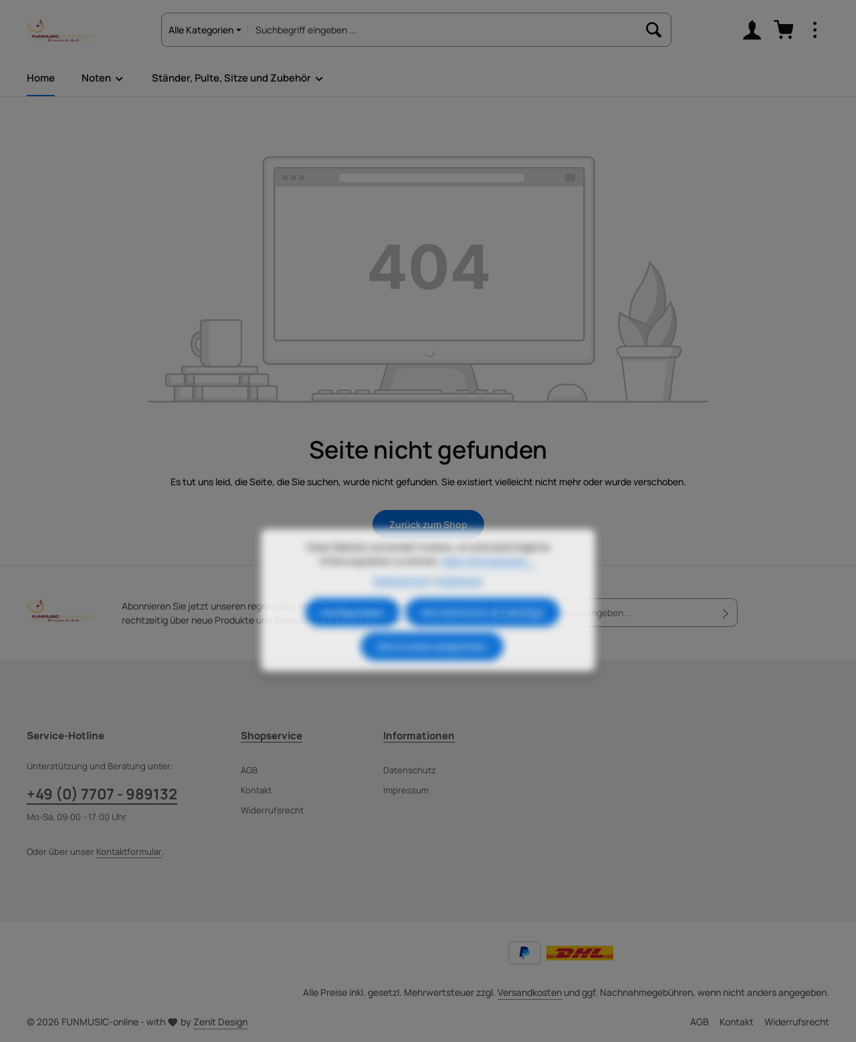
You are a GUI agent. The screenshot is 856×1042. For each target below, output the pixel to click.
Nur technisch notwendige (482, 634)
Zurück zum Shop (428, 524)
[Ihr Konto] (752, 30)
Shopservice (271, 736)
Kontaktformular (129, 851)
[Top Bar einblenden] (814, 30)
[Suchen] (654, 30)
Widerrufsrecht (272, 810)
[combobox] (443, 30)
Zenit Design (220, 1021)
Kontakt (256, 790)
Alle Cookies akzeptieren (432, 668)
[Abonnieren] (726, 612)
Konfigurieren (352, 634)
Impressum (406, 790)
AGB (249, 770)
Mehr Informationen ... (489, 583)
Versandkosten (530, 992)
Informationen (419, 736)
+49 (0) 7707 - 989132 (102, 794)
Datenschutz (409, 770)
